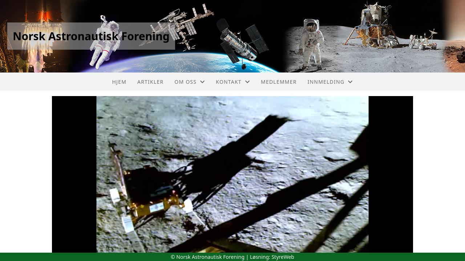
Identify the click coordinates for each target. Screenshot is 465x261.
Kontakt (233, 81)
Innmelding (330, 81)
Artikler (150, 81)
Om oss (189, 81)
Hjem (119, 81)
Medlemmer (279, 81)
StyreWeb (282, 256)
